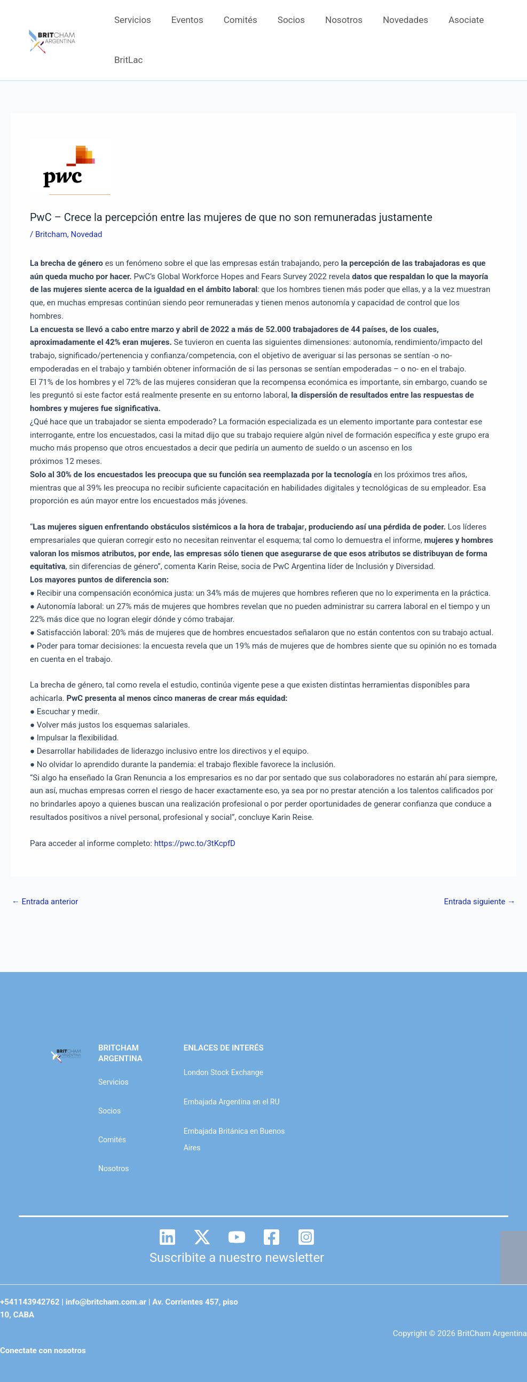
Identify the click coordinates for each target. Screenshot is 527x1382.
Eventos (184, 19)
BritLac (127, 59)
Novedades (393, 19)
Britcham (51, 234)
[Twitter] (202, 1237)
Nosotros (334, 19)
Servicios (131, 19)
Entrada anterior (45, 901)
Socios (283, 19)
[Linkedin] (167, 1237)
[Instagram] (306, 1237)
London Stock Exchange (223, 1072)
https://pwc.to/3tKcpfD (195, 843)
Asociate (452, 19)
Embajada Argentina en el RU (232, 1101)
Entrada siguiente (479, 901)
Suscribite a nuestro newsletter (237, 1257)
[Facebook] (271, 1237)
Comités (235, 19)
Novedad (87, 234)
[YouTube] (237, 1237)
